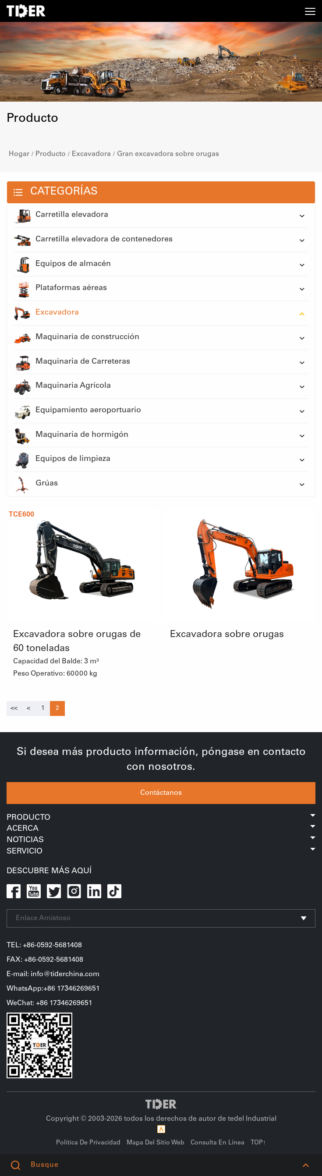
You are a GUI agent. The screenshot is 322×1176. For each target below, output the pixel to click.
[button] (305, 1165)
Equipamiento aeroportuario (77, 411)
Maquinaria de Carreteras (72, 362)
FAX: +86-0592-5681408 (45, 959)
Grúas (36, 484)
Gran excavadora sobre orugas (168, 154)
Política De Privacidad (88, 1143)
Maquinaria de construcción (76, 338)
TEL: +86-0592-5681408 (44, 945)
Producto (50, 154)
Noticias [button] (161, 840)
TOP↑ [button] (258, 1143)
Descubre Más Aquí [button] (49, 871)
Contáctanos (161, 793)
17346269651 (71, 1003)
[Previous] (14, 708)
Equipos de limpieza (62, 459)
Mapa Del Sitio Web (155, 1143)
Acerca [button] (161, 829)
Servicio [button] (161, 852)
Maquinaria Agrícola (62, 386)
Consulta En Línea (217, 1143)
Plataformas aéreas (60, 288)
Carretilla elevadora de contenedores (93, 240)
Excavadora (91, 154)
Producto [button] (161, 818)
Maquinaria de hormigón (71, 435)
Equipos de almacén (62, 264)
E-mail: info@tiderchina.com (53, 974)
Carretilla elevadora (61, 215)
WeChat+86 (28, 1003)
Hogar (19, 154)
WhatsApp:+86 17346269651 (53, 988)
